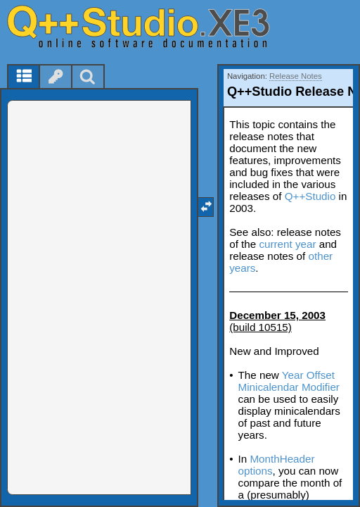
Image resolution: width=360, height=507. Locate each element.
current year (287, 244)
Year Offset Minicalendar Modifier (289, 381)
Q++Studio (310, 196)
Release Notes (295, 76)
